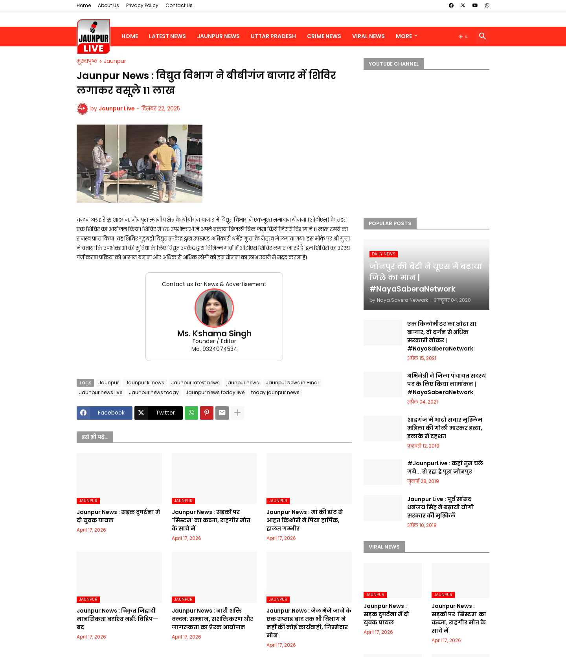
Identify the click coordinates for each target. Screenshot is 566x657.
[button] (463, 36)
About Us (108, 5)
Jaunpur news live (100, 392)
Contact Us (179, 5)
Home (84, 5)
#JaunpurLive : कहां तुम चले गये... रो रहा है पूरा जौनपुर (445, 467)
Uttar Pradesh (273, 36)
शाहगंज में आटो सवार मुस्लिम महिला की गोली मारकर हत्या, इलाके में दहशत (444, 428)
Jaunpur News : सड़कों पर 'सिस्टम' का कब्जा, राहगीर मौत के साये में (211, 520)
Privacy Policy (142, 5)
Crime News (324, 36)
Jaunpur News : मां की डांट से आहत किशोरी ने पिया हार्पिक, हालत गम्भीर (304, 520)
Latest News (167, 36)
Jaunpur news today (154, 392)
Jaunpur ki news (144, 382)
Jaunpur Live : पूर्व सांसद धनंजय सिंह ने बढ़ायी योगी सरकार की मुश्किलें (440, 507)
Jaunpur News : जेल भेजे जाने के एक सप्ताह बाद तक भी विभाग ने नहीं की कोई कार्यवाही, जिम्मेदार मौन (308, 623)
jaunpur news (242, 382)
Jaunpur (115, 61)
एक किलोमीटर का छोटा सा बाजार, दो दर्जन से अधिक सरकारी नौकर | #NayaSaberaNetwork (441, 336)
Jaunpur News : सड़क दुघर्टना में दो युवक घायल (118, 516)
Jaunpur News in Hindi (292, 382)
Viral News (368, 36)
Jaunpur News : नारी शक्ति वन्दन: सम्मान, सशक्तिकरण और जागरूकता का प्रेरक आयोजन (212, 619)
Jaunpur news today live (215, 392)
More (404, 36)
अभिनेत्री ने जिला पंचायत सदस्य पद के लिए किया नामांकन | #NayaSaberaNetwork (446, 384)
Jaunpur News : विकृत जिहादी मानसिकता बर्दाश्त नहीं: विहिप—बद (117, 619)
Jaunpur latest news (195, 382)
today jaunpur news (275, 392)
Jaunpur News (218, 36)
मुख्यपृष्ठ (87, 61)
